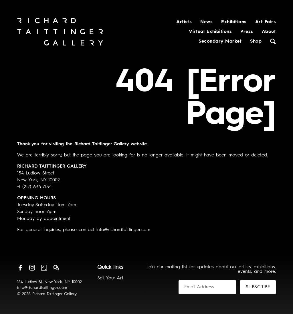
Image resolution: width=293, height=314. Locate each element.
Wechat (56, 268)
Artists (184, 22)
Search (273, 41)
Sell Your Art (110, 278)
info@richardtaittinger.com (42, 288)
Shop (256, 41)
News (206, 22)
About (269, 31)
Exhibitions (233, 22)
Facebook (20, 268)
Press (246, 31)
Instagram (32, 268)
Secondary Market (220, 41)
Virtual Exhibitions (210, 31)
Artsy (44, 268)
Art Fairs (265, 22)
